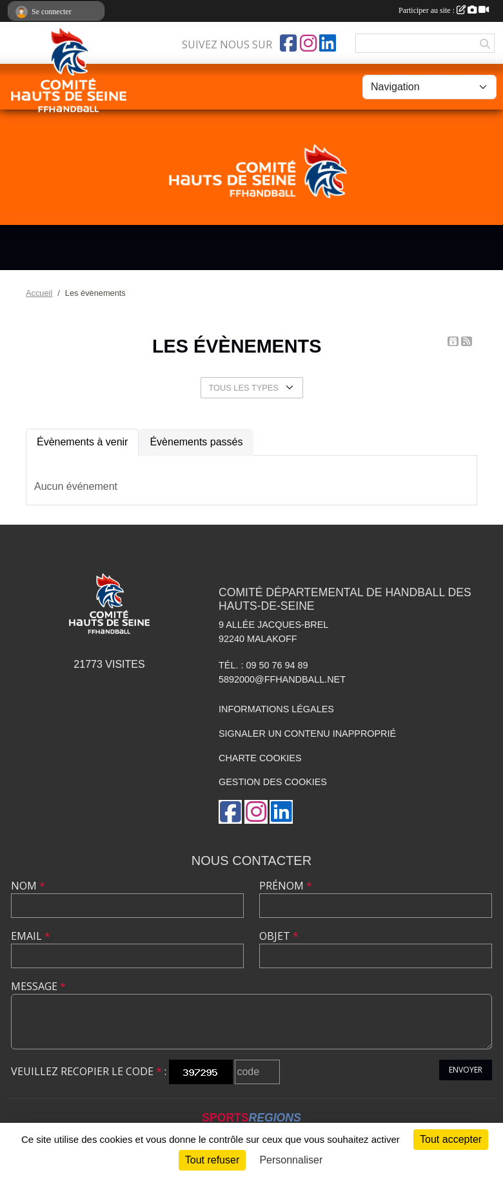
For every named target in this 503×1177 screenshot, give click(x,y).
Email (30, 936)
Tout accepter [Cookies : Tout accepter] (451, 1139)
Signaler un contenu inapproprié (307, 733)
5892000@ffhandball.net (282, 679)
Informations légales (276, 709)
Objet (279, 936)
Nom (28, 886)
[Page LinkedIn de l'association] (327, 43)
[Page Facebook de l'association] (288, 43)
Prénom (285, 886)
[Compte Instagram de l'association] (308, 43)
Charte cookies (260, 758)
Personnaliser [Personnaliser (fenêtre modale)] (290, 1159)
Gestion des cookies (273, 782)
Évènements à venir (82, 441)
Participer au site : (444, 10)
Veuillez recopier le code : (88, 1071)
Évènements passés (196, 441)
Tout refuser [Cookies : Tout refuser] (212, 1159)
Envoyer (465, 1069)
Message (38, 986)
